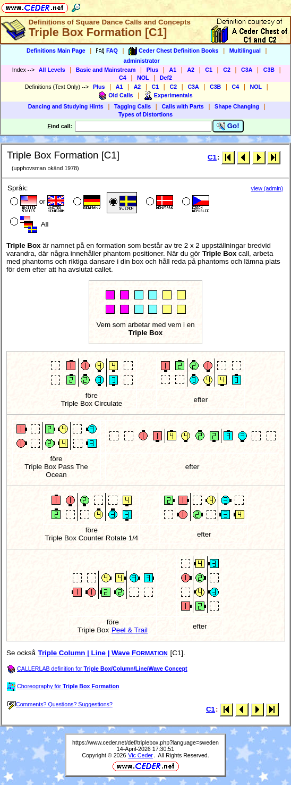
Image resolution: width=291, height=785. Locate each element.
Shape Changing (237, 106)
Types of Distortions (145, 114)
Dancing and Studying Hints (66, 106)
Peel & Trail (130, 630)
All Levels (52, 69)
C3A (246, 69)
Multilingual (245, 50)
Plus (153, 69)
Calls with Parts (182, 106)
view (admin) (267, 188)
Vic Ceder (140, 755)
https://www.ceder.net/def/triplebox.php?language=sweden (145, 742)
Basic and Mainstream (106, 69)
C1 (208, 69)
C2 (226, 69)
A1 (172, 69)
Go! (228, 126)
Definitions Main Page (56, 50)
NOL (143, 77)
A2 (190, 69)
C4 (122, 77)
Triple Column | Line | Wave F (103, 653)
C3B (269, 69)
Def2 (166, 77)
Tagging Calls (132, 106)
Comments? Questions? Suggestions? (60, 704)
